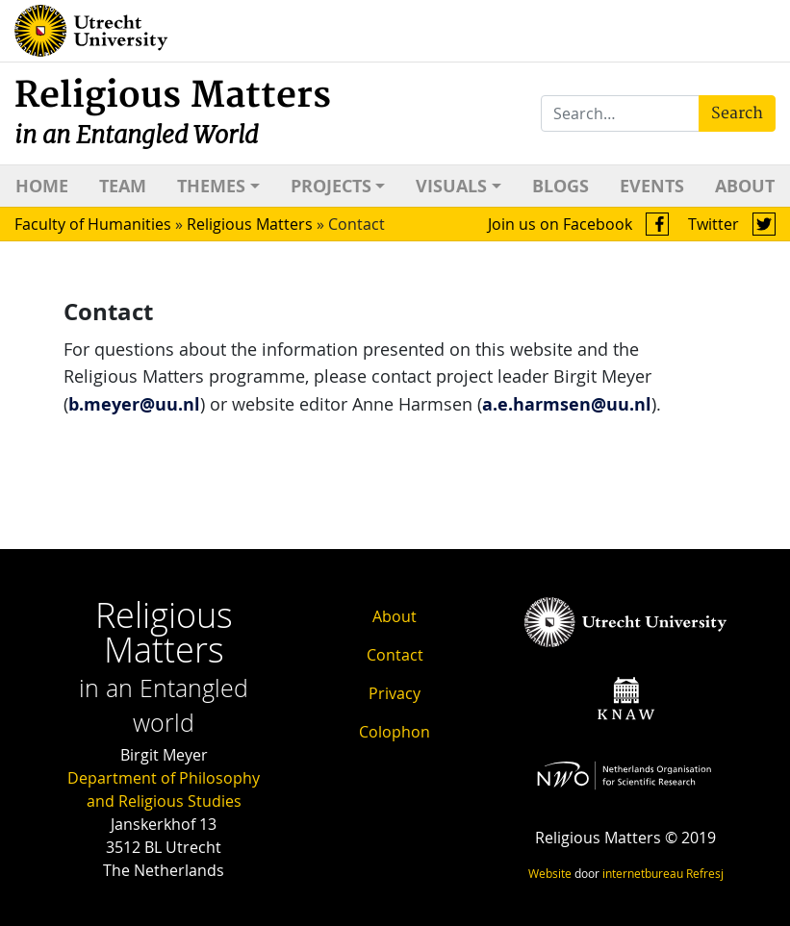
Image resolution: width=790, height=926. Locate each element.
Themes (211, 186)
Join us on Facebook (578, 224)
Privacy (394, 693)
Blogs (560, 186)
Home (41, 186)
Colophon (394, 731)
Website (550, 873)
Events (652, 186)
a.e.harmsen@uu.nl (566, 404)
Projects (331, 186)
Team (122, 186)
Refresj (705, 873)
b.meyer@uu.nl (134, 404)
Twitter (732, 224)
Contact (395, 654)
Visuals (451, 186)
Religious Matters (172, 112)
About (745, 186)
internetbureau (642, 873)
